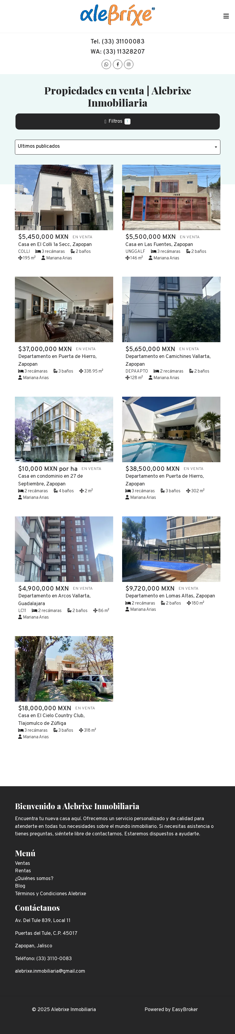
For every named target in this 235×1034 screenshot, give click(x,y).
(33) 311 (113, 42)
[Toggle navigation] (226, 16)
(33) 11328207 (124, 52)
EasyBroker (185, 1010)
